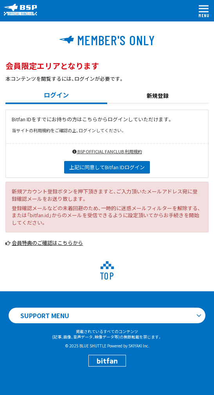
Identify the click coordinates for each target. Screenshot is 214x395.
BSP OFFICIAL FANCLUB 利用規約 (107, 151)
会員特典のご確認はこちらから (47, 242)
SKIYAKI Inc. (138, 346)
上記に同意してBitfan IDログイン (107, 167)
